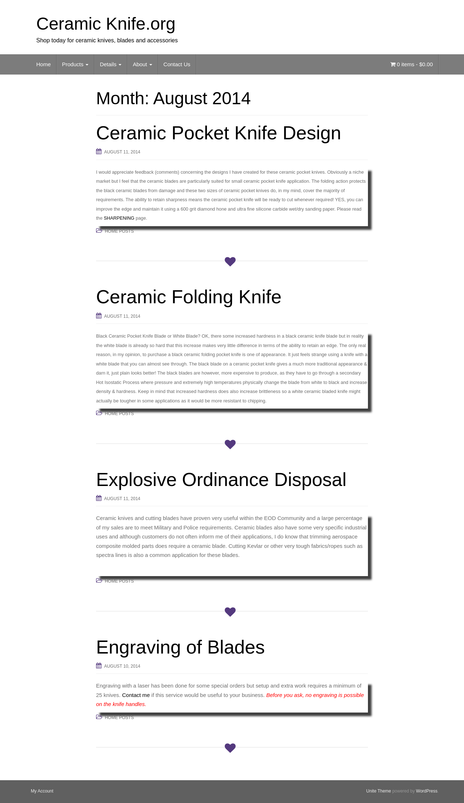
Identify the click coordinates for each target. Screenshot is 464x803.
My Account (42, 791)
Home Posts (119, 231)
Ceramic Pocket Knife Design (218, 132)
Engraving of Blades (180, 647)
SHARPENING (119, 218)
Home (43, 64)
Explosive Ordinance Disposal (221, 479)
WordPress (427, 791)
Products (75, 64)
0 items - (411, 64)
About (142, 64)
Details (110, 64)
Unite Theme (378, 791)
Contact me (136, 695)
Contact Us (176, 64)
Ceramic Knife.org (105, 23)
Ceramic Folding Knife (189, 296)
